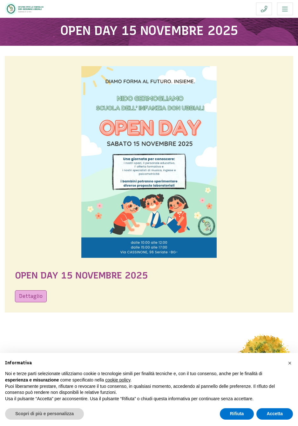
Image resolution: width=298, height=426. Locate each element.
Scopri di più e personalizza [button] (44, 413)
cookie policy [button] (117, 379)
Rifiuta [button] (237, 413)
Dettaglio (31, 296)
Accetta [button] (275, 413)
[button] (290, 363)
